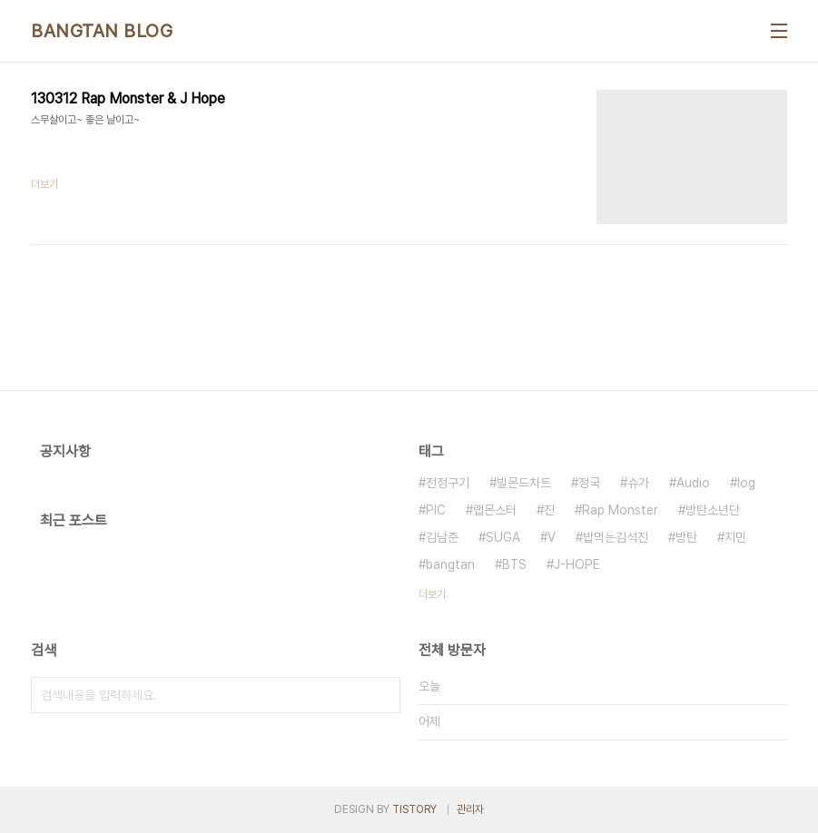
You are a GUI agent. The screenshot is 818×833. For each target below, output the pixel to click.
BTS (514, 564)
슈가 (638, 482)
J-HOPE (577, 564)
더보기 (432, 594)
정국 (589, 482)
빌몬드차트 (524, 482)
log (746, 482)
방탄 (686, 537)
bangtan (450, 564)
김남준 (442, 537)
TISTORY (414, 809)
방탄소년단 (712, 510)
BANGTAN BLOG (101, 31)
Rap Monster (620, 510)
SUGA (503, 537)
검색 (382, 695)
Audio (693, 482)
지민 (735, 537)
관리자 (470, 809)
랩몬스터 (495, 510)
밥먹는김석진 (615, 537)
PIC (436, 510)
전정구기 (447, 482)
